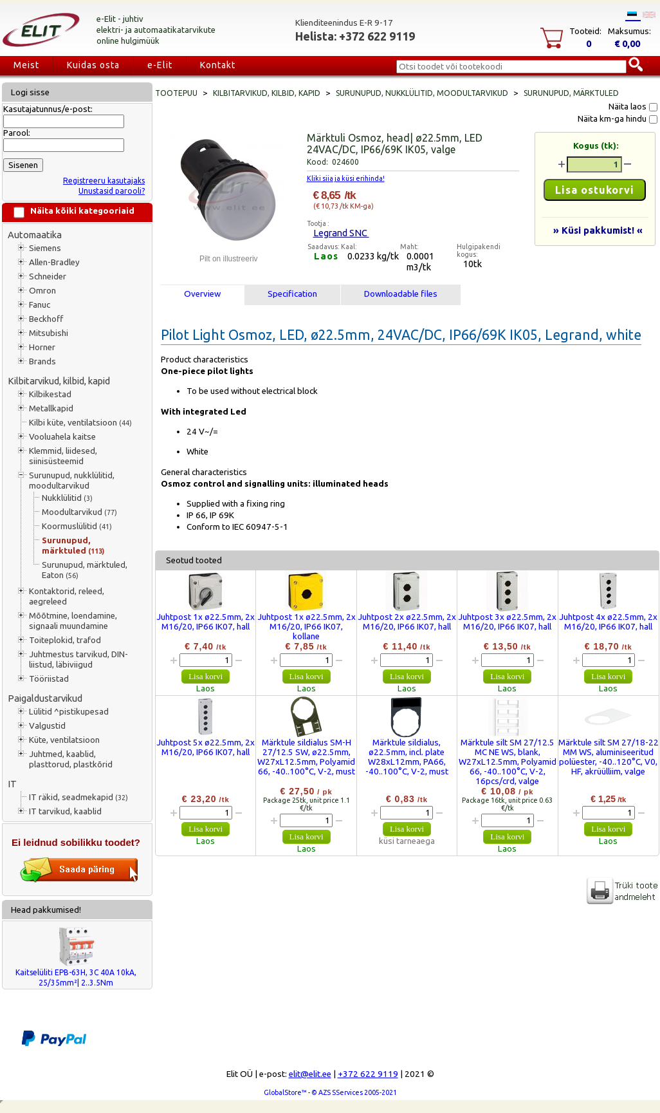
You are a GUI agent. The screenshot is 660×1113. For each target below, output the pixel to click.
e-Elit (159, 65)
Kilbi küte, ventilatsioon (80, 422)
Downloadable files (400, 294)
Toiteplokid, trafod (65, 640)
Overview (202, 294)
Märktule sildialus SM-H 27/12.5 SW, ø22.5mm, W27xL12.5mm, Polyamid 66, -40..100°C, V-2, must (306, 757)
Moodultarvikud (79, 512)
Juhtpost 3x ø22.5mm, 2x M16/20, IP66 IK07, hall (507, 621)
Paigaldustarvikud (45, 698)
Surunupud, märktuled (73, 546)
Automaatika (35, 234)
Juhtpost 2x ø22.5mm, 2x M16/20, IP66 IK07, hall (407, 621)
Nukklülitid (67, 498)
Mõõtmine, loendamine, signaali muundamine (73, 621)
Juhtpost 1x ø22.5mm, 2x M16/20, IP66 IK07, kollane (306, 626)
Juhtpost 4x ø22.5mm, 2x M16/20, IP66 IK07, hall (608, 621)
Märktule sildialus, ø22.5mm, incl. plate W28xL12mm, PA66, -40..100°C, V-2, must (406, 757)
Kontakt (217, 65)
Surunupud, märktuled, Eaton (84, 570)
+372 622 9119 (368, 1074)
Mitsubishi (48, 333)
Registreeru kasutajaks (104, 180)
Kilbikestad (50, 394)
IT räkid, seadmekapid (78, 797)
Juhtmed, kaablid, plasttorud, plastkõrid (71, 759)
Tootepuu (176, 93)
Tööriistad (49, 679)
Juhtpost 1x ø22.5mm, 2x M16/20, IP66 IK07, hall (205, 621)
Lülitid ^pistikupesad (69, 711)
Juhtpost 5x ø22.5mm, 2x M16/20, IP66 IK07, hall (205, 747)
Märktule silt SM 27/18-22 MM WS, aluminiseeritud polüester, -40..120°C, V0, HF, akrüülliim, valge (608, 757)
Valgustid (47, 726)
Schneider (47, 276)
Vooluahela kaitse (62, 437)
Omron (42, 290)
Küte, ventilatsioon (64, 740)
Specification (292, 294)
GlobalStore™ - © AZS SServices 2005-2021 (330, 1092)
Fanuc (39, 305)
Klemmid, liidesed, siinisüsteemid (63, 456)
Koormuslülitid (77, 526)
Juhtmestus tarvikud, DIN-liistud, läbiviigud (78, 659)
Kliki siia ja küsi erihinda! (346, 178)
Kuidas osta (93, 65)
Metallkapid (51, 408)
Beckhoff (46, 319)
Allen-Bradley (54, 262)
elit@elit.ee (310, 1074)
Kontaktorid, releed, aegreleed (66, 596)
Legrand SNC (341, 232)
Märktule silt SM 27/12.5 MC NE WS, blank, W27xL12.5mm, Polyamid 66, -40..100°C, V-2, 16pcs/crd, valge (507, 762)
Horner (42, 347)
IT (12, 783)
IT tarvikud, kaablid (65, 811)
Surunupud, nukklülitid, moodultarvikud (72, 481)
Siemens (45, 248)
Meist (26, 65)
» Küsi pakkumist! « (598, 230)
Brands (42, 361)
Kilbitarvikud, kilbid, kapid (59, 380)
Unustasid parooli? (111, 191)
